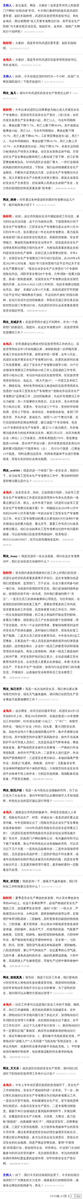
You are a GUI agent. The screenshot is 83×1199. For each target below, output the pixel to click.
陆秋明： (9, 43)
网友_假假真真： (14, 977)
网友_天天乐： (12, 1068)
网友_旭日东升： (14, 689)
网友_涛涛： (11, 199)
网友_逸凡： (11, 93)
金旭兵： (9, 59)
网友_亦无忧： (12, 881)
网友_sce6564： (13, 470)
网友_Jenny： (12, 556)
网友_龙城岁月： (14, 322)
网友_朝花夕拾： (14, 790)
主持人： (9, 5)
